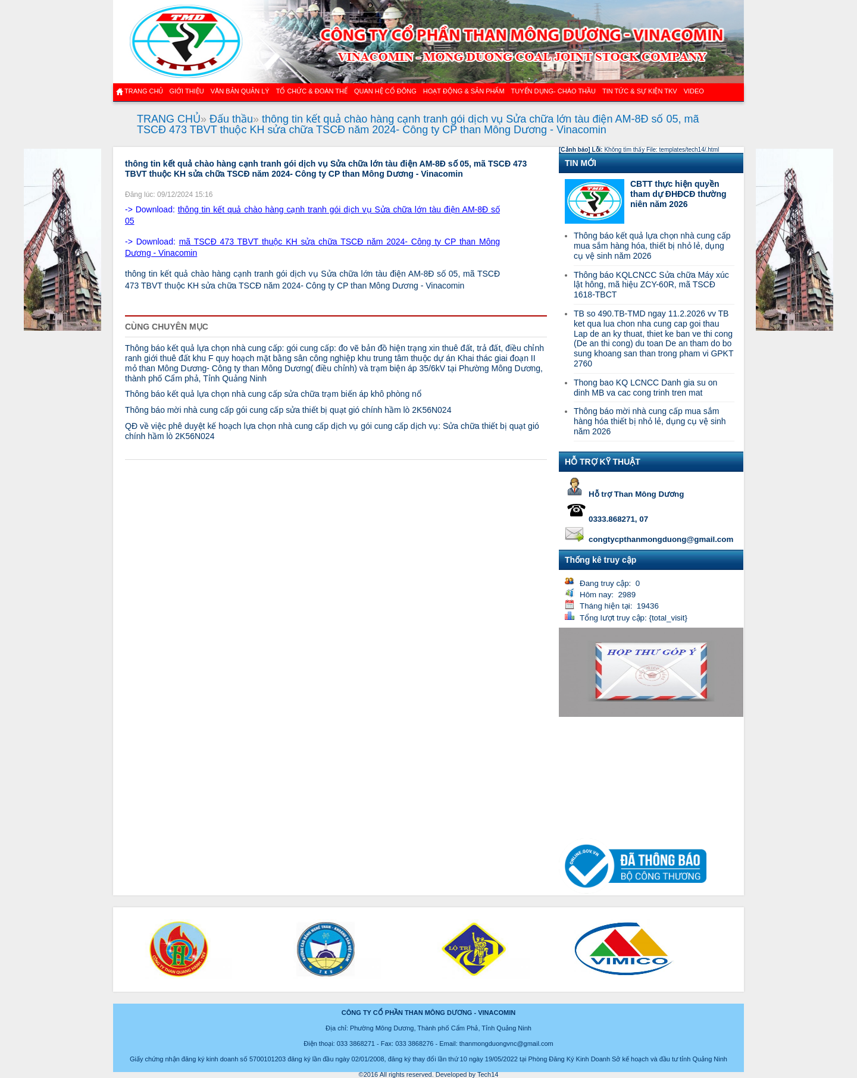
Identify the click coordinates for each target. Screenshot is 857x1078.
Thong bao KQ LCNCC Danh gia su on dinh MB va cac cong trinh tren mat (645, 387)
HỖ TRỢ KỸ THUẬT (602, 461)
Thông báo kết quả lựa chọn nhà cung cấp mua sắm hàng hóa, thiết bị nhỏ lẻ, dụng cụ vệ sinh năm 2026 (652, 246)
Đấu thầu (231, 119)
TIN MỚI (580, 163)
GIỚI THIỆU (186, 91)
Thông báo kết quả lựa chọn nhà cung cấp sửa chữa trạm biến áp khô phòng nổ (273, 394)
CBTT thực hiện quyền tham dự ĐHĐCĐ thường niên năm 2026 (678, 194)
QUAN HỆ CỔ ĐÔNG (385, 91)
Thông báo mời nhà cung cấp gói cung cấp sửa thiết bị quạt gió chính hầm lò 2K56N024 (288, 410)
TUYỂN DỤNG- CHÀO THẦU (553, 91)
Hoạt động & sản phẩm (464, 91)
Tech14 (487, 1074)
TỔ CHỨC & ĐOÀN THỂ (312, 91)
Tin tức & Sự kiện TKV (639, 91)
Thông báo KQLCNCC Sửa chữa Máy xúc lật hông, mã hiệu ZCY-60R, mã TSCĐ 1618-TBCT (651, 285)
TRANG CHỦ (169, 119)
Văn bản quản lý (240, 91)
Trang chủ (143, 91)
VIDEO (694, 91)
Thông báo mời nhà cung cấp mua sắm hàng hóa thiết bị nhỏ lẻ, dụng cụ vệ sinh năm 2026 (650, 421)
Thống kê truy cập (600, 560)
